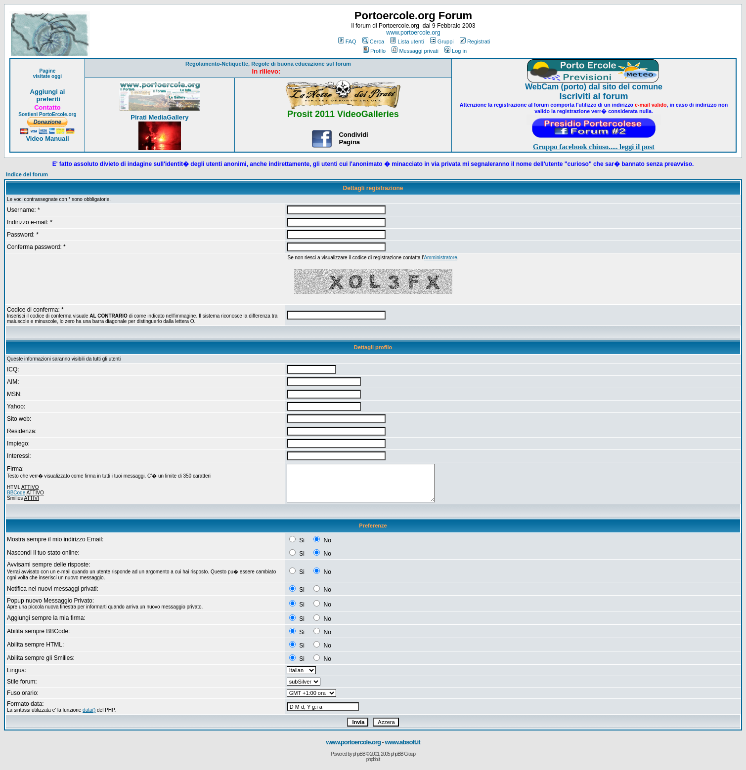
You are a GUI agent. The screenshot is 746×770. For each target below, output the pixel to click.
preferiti (47, 99)
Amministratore (440, 257)
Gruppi (442, 41)
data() (89, 710)
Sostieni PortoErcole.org (47, 114)
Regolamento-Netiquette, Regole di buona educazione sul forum (268, 64)
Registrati (475, 41)
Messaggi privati (415, 51)
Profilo (374, 51)
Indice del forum (27, 174)
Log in (455, 51)
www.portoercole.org (413, 32)
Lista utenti (407, 41)
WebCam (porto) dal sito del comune (593, 86)
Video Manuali (47, 138)
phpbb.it (373, 759)
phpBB (359, 754)
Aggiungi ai (47, 91)
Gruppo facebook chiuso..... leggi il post (594, 147)
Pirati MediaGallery (159, 117)
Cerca (373, 41)
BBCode (16, 492)
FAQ (347, 41)
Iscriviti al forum (593, 96)
